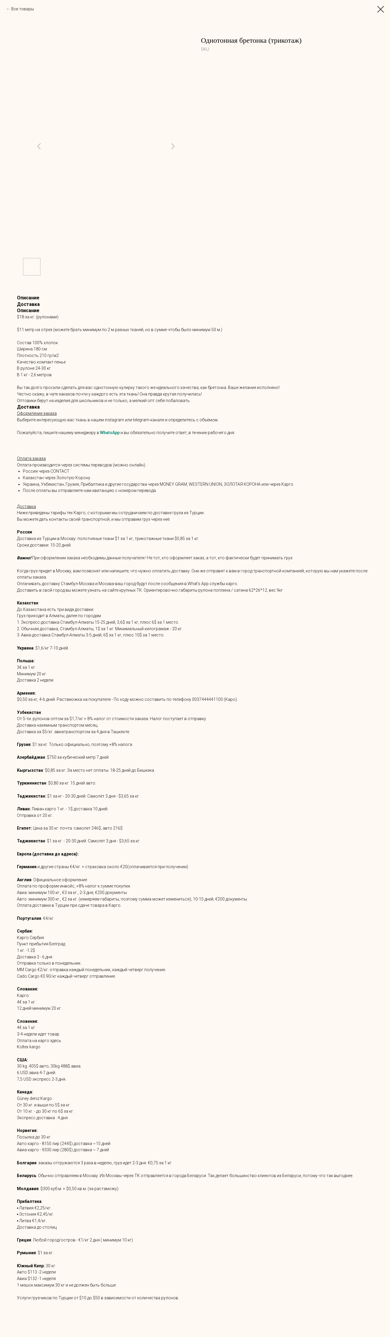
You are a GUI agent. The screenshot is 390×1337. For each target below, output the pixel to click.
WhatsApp (110, 432)
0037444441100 (207, 699)
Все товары (22, 9)
